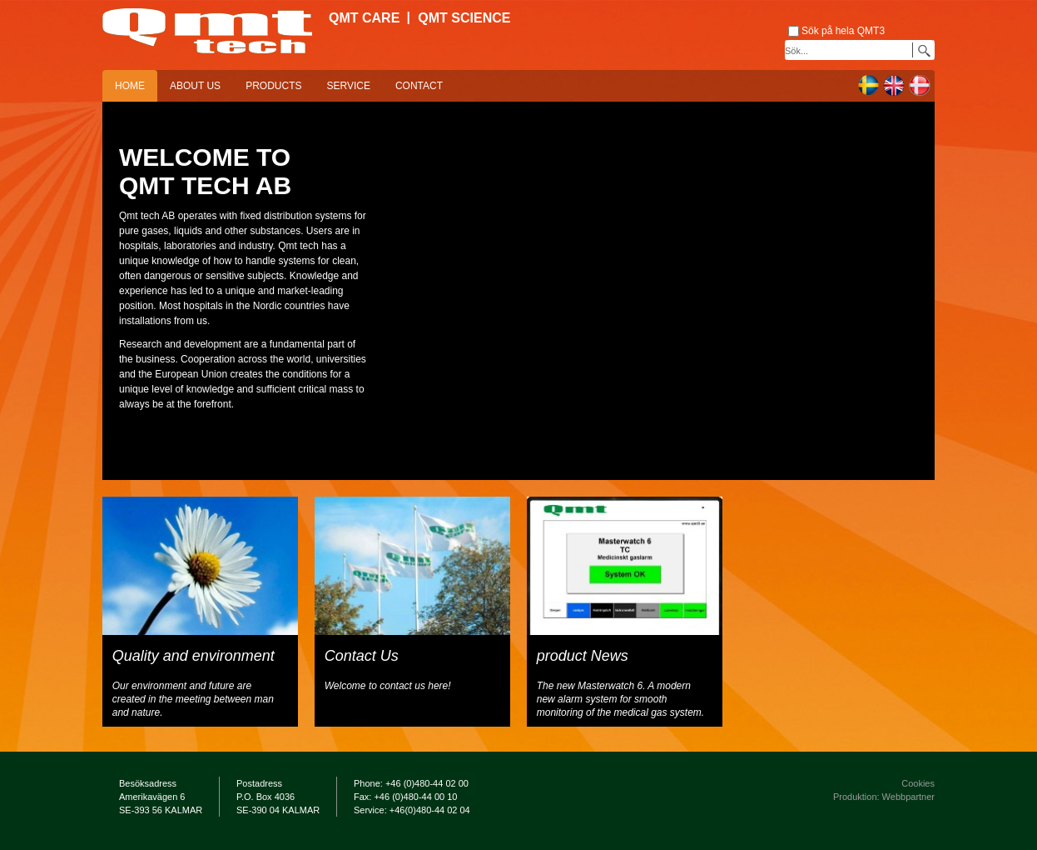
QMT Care (364, 18)
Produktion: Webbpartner (884, 797)
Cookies (918, 783)
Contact (419, 86)
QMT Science (464, 18)
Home (130, 86)
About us (195, 86)
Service (348, 86)
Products (273, 86)
